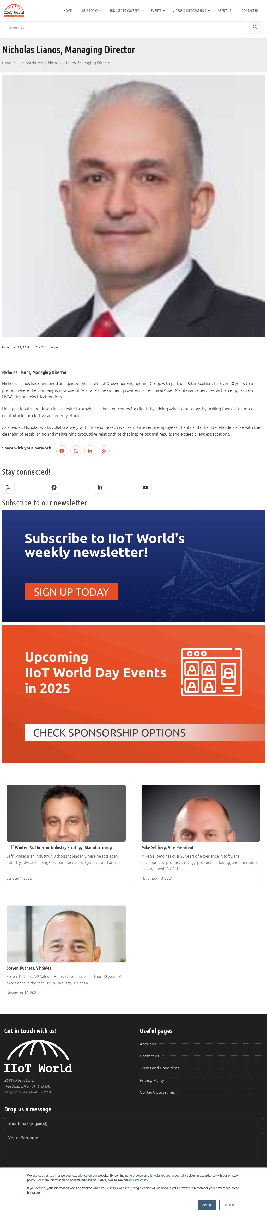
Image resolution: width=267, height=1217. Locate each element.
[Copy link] (104, 450)
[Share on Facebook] (61, 450)
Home (68, 11)
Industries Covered (124, 11)
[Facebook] (54, 487)
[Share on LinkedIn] (89, 450)
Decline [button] (229, 1205)
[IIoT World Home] (65, 1056)
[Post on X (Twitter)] (75, 450)
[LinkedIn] (100, 487)
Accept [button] (207, 1205)
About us (224, 11)
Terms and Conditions (159, 1068)
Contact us (250, 11)
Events (156, 11)
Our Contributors (30, 63)
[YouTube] (145, 487)
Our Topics (90, 11)
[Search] (125, 27)
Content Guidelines (157, 1092)
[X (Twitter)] (8, 487)
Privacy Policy (138, 1180)
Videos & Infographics (189, 11)
